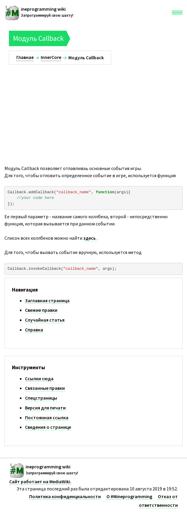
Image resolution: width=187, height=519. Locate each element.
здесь (90, 238)
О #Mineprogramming (129, 496)
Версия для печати (45, 408)
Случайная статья (45, 320)
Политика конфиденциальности (65, 496)
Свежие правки (41, 310)
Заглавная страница (47, 300)
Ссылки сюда (39, 378)
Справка (34, 330)
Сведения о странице (48, 427)
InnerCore (51, 57)
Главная (25, 57)
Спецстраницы (41, 398)
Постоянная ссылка (46, 417)
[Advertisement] (93, 109)
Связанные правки (45, 388)
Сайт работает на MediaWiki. (40, 481)
